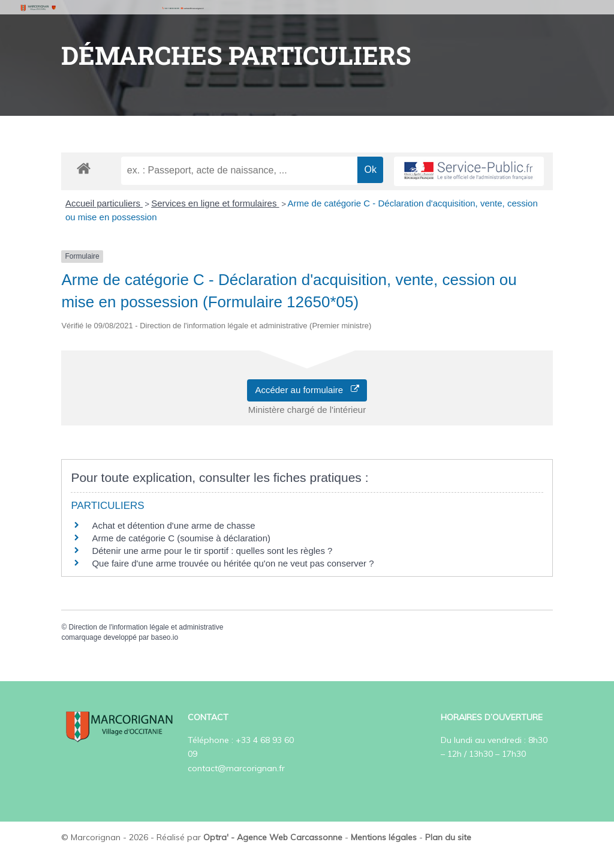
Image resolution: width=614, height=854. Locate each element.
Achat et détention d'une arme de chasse (173, 525)
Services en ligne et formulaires (215, 203)
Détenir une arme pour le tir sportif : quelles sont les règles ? (212, 551)
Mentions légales (384, 837)
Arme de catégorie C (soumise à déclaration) (181, 538)
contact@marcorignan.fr (236, 768)
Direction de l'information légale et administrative (146, 627)
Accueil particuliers (104, 203)
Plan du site (448, 837)
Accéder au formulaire (307, 390)
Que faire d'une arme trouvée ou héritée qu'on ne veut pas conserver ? (233, 563)
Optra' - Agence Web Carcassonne (272, 837)
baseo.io (164, 637)
